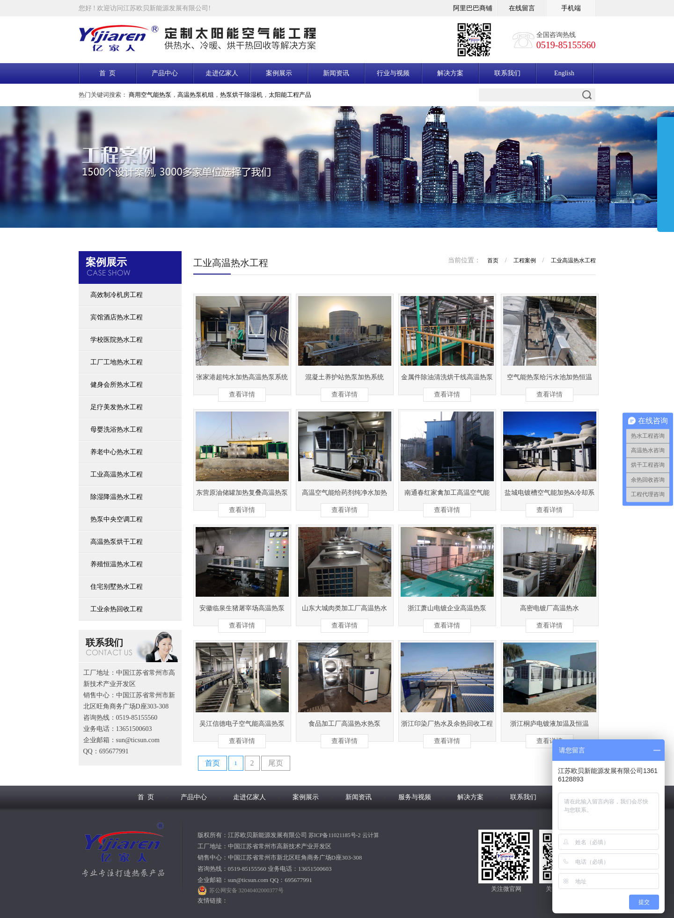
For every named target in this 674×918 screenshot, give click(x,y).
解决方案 (450, 73)
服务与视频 (414, 797)
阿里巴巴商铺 (472, 8)
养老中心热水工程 (116, 451)
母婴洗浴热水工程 (116, 429)
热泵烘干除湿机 (241, 94)
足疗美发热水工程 (116, 407)
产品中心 (165, 73)
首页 (492, 260)
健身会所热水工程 (116, 384)
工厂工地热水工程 (116, 362)
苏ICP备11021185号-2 (334, 835)
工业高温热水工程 (116, 474)
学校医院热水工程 (116, 339)
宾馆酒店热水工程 (116, 317)
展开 (665, 176)
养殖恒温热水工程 (116, 564)
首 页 (107, 73)
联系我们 (507, 73)
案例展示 (279, 73)
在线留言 (522, 8)
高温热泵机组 (195, 94)
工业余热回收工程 (116, 609)
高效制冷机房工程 (116, 294)
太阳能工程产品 (290, 94)
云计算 (370, 835)
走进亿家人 (221, 73)
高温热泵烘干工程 (116, 541)
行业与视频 (393, 73)
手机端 (571, 8)
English (564, 73)
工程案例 (524, 260)
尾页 (275, 763)
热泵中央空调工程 (116, 519)
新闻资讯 (336, 73)
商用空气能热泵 (150, 94)
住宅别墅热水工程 (116, 586)
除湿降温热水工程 (116, 496)
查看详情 (242, 394)
